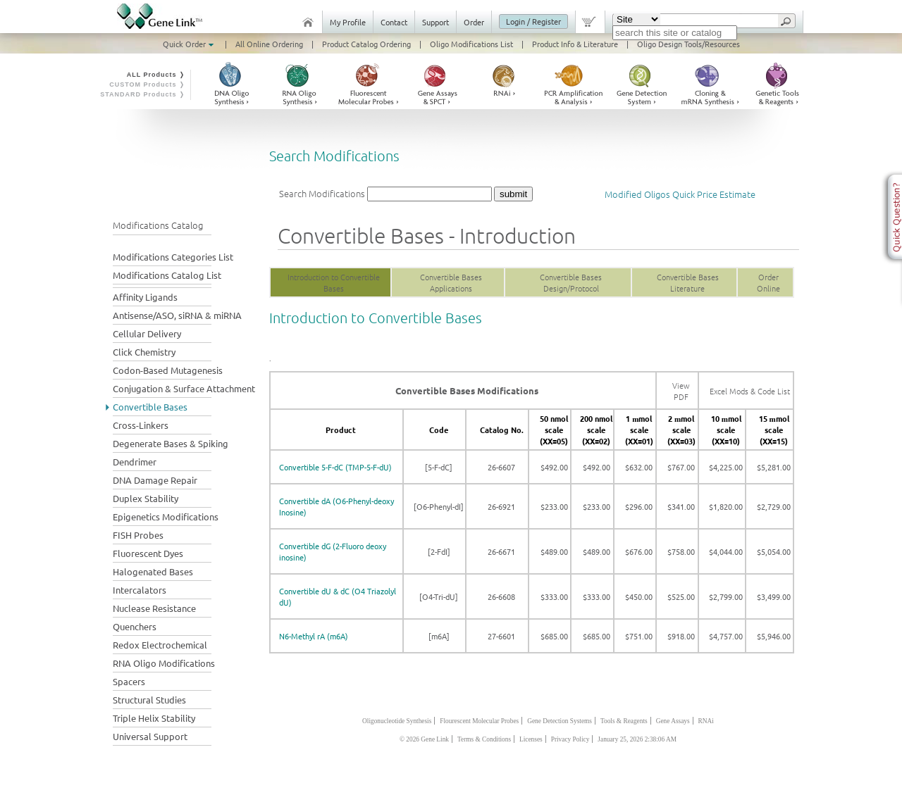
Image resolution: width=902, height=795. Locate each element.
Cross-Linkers (140, 425)
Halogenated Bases (153, 571)
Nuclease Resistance (154, 608)
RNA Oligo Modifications (164, 663)
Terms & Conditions (484, 739)
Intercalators (139, 590)
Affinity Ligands (145, 297)
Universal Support (150, 736)
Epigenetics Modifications (165, 516)
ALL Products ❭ (156, 74)
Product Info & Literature (575, 43)
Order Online (768, 282)
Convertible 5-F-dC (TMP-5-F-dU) (335, 466)
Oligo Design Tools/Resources (688, 43)
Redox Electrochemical (160, 645)
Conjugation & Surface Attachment (184, 388)
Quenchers (134, 626)
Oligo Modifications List (471, 43)
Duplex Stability (145, 498)
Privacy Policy (570, 739)
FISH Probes (138, 535)
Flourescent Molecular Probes (479, 721)
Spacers (129, 681)
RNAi (706, 721)
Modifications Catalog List (167, 275)
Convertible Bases (150, 407)
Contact (394, 21)
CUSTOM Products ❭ (147, 84)
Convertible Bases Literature (688, 282)
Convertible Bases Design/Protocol (571, 282)
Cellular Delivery (147, 333)
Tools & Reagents (624, 721)
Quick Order (189, 43)
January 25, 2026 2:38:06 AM (637, 739)
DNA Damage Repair (155, 480)
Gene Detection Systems (559, 721)
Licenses (531, 739)
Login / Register (533, 21)
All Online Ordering (269, 43)
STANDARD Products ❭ (142, 94)
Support (435, 21)
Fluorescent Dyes (148, 553)
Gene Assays (673, 721)
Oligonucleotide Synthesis (396, 721)
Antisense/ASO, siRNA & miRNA (177, 315)
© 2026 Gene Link (424, 739)
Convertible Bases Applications (451, 282)
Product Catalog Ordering (366, 43)
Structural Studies (149, 700)
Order (474, 21)
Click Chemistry (144, 352)
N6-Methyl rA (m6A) (313, 635)
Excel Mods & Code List (750, 390)
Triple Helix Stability (154, 718)
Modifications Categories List (173, 257)
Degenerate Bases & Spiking (170, 443)
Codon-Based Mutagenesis (168, 370)
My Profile (348, 21)
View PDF (681, 391)
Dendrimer (134, 462)
